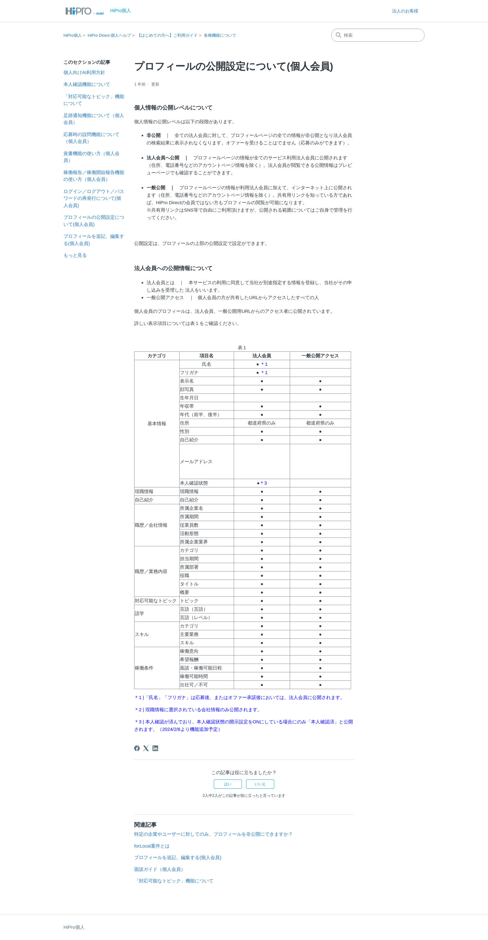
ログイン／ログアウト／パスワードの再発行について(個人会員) (93, 198)
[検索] (377, 35)
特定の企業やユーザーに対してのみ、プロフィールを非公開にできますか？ (213, 834)
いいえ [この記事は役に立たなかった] (260, 784)
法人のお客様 (405, 10)
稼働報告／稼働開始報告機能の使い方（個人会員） (93, 176)
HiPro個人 (72, 35)
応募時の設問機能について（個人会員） (91, 138)
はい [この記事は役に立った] (228, 784)
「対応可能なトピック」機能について (93, 100)
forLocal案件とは (151, 845)
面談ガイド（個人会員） (159, 869)
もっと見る (75, 255)
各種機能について (220, 35)
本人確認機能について (86, 84)
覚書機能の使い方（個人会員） (91, 157)
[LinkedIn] (155, 748)
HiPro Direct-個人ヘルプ (109, 35)
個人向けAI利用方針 (84, 72)
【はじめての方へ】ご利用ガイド (167, 35)
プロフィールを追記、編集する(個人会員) (93, 239)
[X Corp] (146, 748)
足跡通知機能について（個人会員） (93, 119)
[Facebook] (137, 748)
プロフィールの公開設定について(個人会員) (93, 220)
